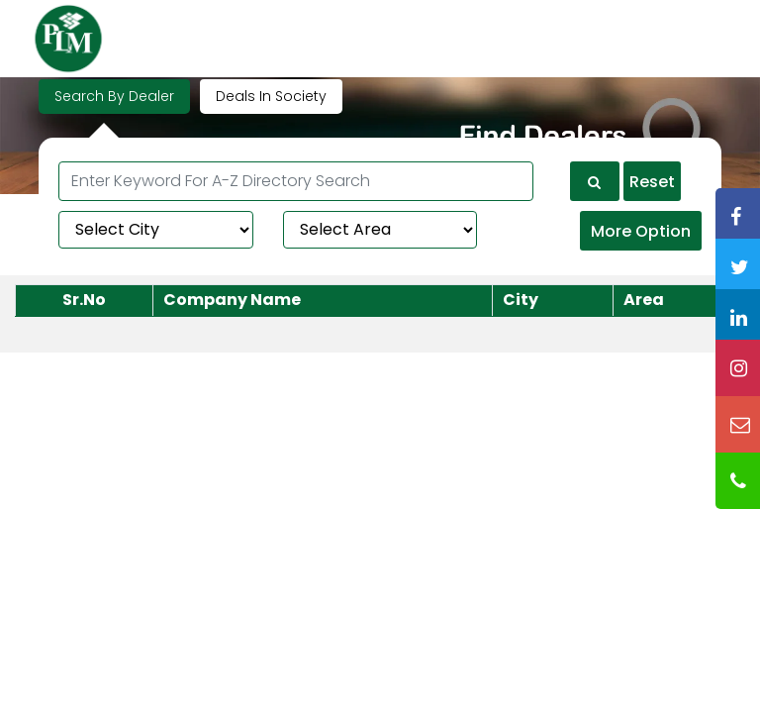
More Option (641, 231)
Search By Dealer (114, 96)
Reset (652, 181)
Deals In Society (271, 96)
